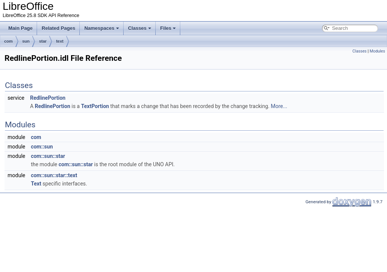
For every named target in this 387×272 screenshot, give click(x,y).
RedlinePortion (47, 98)
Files (168, 28)
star (42, 41)
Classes (139, 28)
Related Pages (58, 28)
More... (279, 106)
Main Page (20, 28)
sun (26, 41)
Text (36, 184)
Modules (377, 51)
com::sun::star (48, 156)
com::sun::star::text (54, 175)
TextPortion (95, 106)
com (8, 41)
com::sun (42, 147)
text (59, 41)
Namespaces (101, 28)
